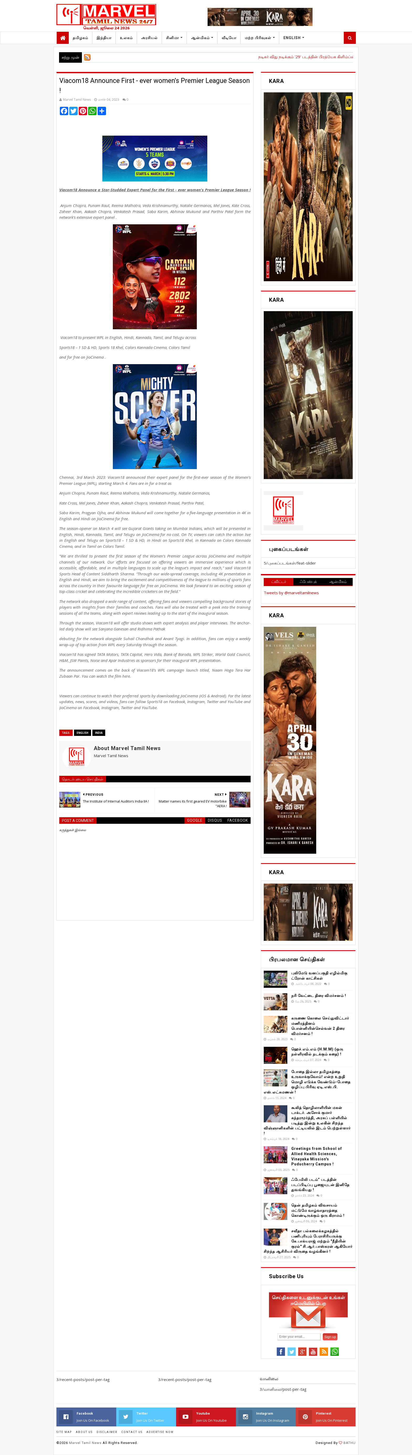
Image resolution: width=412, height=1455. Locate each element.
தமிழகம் (80, 38)
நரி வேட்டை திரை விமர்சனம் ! (318, 996)
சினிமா (172, 38)
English (292, 38)
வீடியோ (229, 38)
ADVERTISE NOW (160, 1432)
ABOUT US (84, 1432)
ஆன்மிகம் (200, 38)
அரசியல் (149, 38)
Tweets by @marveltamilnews (291, 592)
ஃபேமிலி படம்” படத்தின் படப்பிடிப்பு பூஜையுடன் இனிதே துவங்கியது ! (320, 1184)
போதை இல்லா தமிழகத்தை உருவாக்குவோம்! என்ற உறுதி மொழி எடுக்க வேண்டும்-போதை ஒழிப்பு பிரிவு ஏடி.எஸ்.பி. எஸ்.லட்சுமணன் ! (307, 1082)
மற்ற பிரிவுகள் (258, 38)
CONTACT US (131, 1432)
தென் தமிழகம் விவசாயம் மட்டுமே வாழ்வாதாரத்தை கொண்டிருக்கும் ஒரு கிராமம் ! (318, 1210)
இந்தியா (104, 38)
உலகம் (126, 38)
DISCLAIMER (107, 1432)
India (99, 733)
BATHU (349, 1443)
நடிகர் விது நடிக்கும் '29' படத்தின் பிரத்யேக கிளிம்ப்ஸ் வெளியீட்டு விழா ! (332, 56)
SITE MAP (64, 1432)
